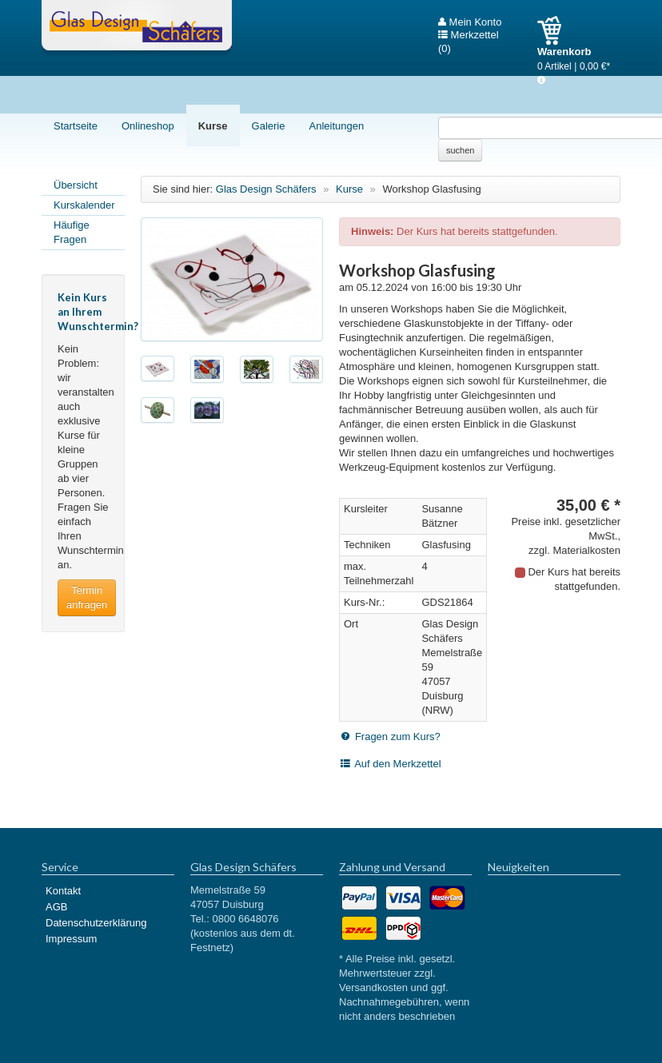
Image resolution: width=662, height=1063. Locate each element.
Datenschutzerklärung (96, 923)
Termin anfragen (86, 597)
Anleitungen (336, 126)
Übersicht (76, 185)
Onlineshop (148, 126)
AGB (56, 907)
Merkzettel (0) (468, 35)
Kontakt (63, 891)
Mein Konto (469, 22)
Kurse (213, 126)
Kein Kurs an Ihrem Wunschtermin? (98, 311)
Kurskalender (84, 205)
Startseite (76, 126)
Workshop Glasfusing (431, 189)
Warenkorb (555, 30)
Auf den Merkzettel (397, 764)
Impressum (71, 939)
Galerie (268, 126)
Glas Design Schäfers (137, 28)
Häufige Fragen (72, 232)
